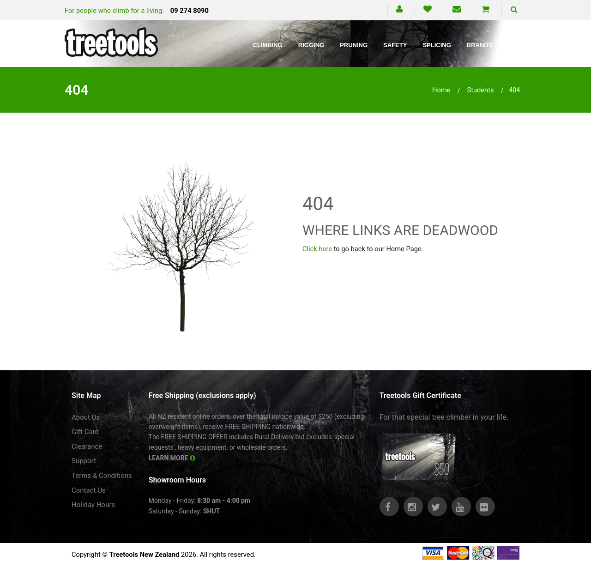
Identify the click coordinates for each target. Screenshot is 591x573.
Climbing (268, 45)
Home (441, 90)
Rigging (311, 45)
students (480, 90)
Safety (395, 45)
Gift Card (85, 432)
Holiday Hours (93, 505)
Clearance (87, 446)
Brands (480, 45)
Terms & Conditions (102, 475)
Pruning (354, 45)
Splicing (436, 45)
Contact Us (89, 490)
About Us (86, 417)
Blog (516, 45)
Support (84, 461)
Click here (317, 249)
